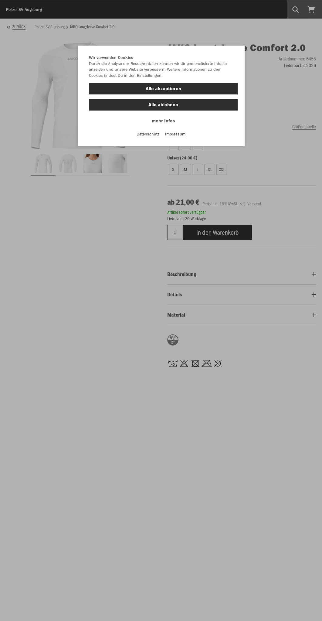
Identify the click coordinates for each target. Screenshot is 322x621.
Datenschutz (148, 134)
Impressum (175, 134)
